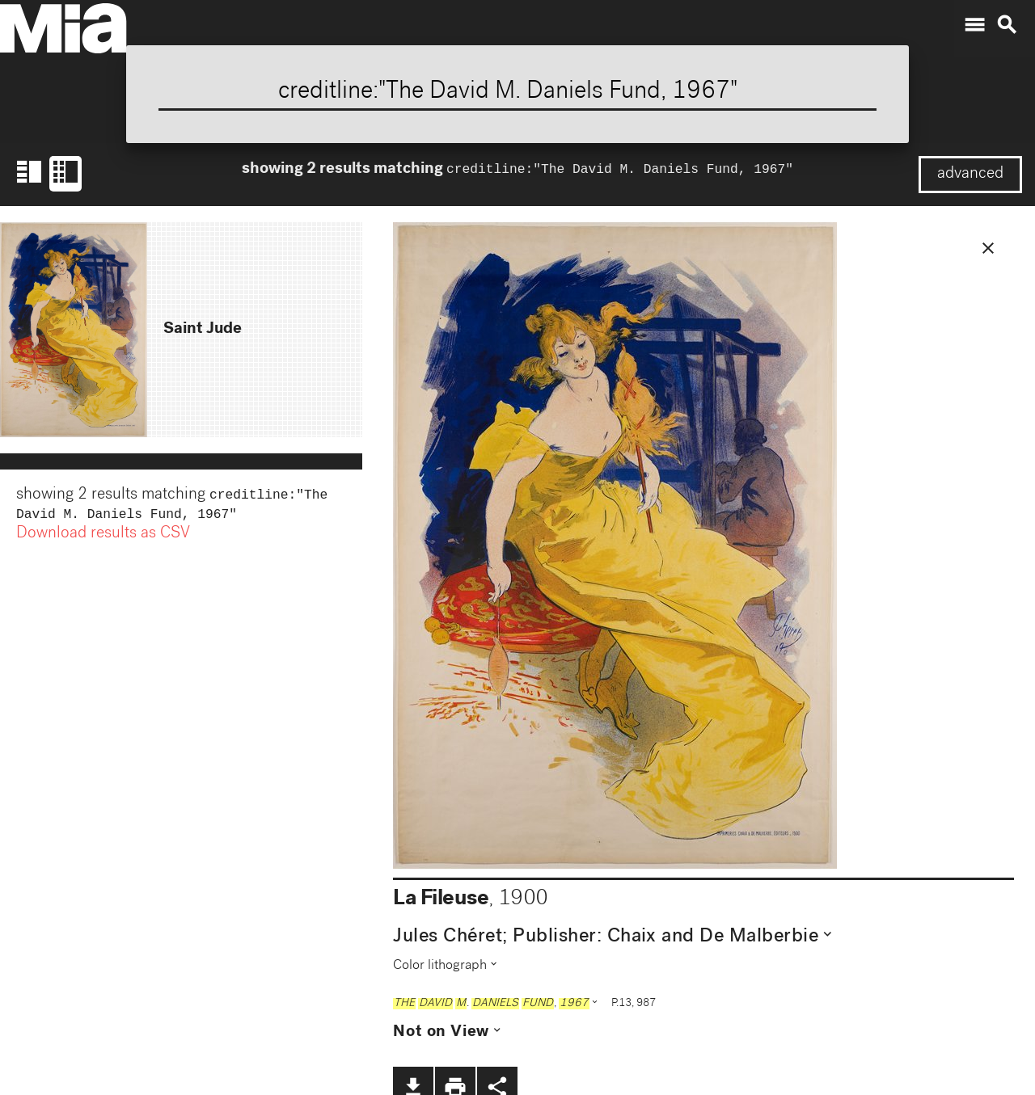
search (1007, 25)
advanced (970, 174)
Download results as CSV (103, 537)
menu (974, 25)
